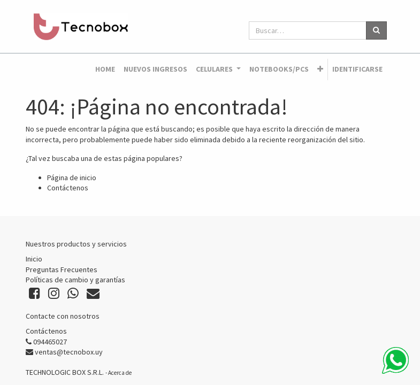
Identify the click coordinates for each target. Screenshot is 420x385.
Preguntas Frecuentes (61, 269)
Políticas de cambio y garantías (75, 279)
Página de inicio (71, 177)
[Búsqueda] (376, 30)
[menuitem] (105, 69)
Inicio (34, 259)
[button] (320, 69)
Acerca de (120, 372)
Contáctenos (67, 187)
